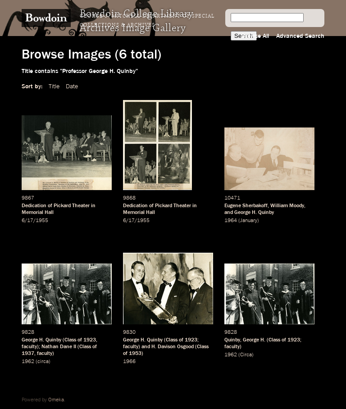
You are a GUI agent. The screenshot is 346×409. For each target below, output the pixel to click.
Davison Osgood (176, 347)
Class (70, 340)
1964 (230, 220)
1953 (135, 353)
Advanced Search (300, 36)
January (248, 220)
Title (54, 86)
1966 (129, 361)
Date (72, 86)
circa (43, 361)
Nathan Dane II (58, 347)
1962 (28, 361)
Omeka (56, 400)
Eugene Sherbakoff (246, 206)
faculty (29, 347)
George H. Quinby (254, 212)
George (251, 340)
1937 (28, 353)
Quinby (232, 340)
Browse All (255, 36)
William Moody (287, 206)
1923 (89, 340)
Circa (246, 355)
